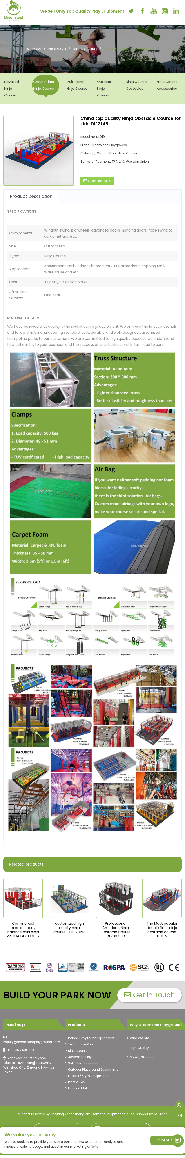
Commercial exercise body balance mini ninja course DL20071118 (23, 930)
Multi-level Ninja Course (77, 85)
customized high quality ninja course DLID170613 (69, 928)
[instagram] (164, 11)
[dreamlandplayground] (15, 967)
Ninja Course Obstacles (136, 85)
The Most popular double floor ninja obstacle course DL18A (162, 930)
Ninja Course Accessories (167, 85)
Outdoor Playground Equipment (93, 1069)
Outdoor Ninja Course (104, 88)
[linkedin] (176, 11)
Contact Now (97, 180)
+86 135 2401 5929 (21, 1050)
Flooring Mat (77, 1088)
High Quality (139, 1047)
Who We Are (139, 1038)
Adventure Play (80, 1057)
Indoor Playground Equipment (91, 1038)
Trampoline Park (81, 1044)
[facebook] (142, 11)
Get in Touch (149, 995)
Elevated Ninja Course (11, 88)
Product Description (31, 196)
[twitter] (131, 11)
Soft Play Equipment (84, 1063)
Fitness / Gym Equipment (88, 1076)
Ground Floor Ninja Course (43, 85)
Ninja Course (78, 1050)
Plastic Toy (76, 1082)
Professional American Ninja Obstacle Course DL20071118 (116, 930)
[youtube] (153, 11)
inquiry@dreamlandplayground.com (31, 1042)
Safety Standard (143, 1057)
